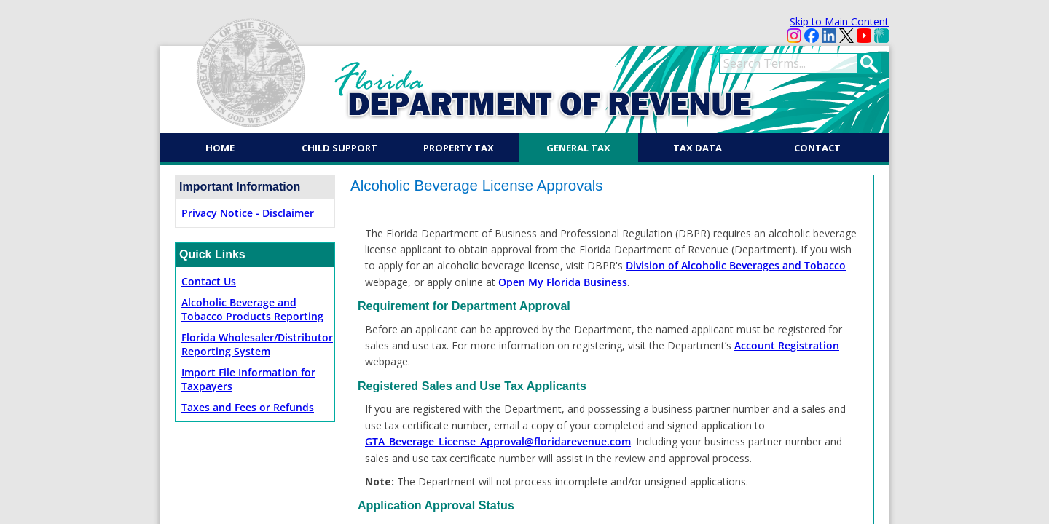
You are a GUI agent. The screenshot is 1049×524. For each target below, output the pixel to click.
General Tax (578, 147)
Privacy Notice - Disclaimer (247, 213)
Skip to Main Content (839, 21)
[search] (788, 63)
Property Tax (458, 147)
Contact (817, 147)
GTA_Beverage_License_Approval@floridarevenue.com (498, 441)
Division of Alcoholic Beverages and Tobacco (736, 265)
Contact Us (208, 281)
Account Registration (786, 345)
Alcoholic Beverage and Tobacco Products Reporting (252, 309)
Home (220, 147)
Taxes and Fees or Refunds (247, 407)
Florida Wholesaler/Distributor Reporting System (257, 344)
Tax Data (697, 147)
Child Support (339, 147)
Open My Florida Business (562, 282)
